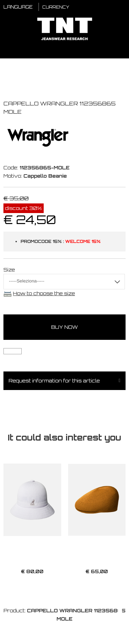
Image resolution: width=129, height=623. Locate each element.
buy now (64, 327)
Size (9, 269)
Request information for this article (54, 380)
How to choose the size (44, 293)
